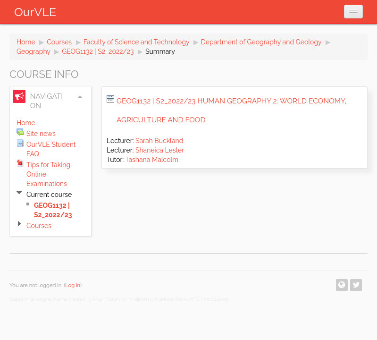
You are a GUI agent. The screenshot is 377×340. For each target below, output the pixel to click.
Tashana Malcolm (151, 159)
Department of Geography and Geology (261, 42)
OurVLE (35, 12)
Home (26, 42)
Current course (49, 194)
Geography (33, 51)
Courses (59, 42)
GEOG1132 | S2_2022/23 (98, 51)
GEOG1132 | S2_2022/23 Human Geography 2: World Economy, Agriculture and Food (231, 110)
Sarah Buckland (159, 140)
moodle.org (216, 299)
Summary (160, 51)
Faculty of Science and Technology (137, 42)
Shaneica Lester (159, 150)
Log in (72, 285)
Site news (41, 133)
